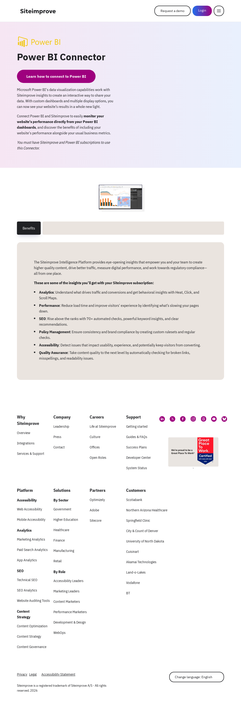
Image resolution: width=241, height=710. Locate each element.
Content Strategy (29, 636)
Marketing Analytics (31, 539)
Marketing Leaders (66, 591)
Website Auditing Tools (33, 600)
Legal (33, 674)
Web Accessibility (29, 509)
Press (57, 437)
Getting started (137, 426)
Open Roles (98, 457)
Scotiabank (134, 499)
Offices (95, 447)
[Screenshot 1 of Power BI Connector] (120, 197)
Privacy (22, 674)
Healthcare (61, 530)
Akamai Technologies (141, 562)
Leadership (61, 426)
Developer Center (138, 457)
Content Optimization (32, 626)
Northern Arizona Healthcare (146, 510)
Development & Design (69, 622)
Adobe (94, 510)
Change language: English (193, 677)
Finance (59, 540)
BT (128, 593)
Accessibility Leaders (68, 581)
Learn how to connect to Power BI (56, 76)
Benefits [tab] (29, 228)
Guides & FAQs (136, 437)
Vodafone (133, 582)
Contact (59, 447)
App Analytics (27, 560)
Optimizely (97, 499)
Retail (57, 561)
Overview (23, 433)
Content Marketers (66, 601)
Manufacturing (63, 550)
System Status (136, 468)
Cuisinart (132, 551)
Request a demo (173, 11)
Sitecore (95, 520)
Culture (95, 437)
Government (62, 509)
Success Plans (136, 447)
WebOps (59, 632)
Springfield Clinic (138, 520)
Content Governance (31, 646)
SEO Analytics (27, 590)
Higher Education (65, 519)
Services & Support (30, 453)
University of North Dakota (145, 541)
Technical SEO (27, 580)
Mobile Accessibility (31, 519)
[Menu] (219, 11)
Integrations (26, 443)
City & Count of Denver (142, 531)
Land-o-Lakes (136, 572)
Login (202, 10)
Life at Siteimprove (103, 426)
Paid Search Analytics (32, 549)
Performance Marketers (70, 612)
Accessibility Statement (58, 674)
